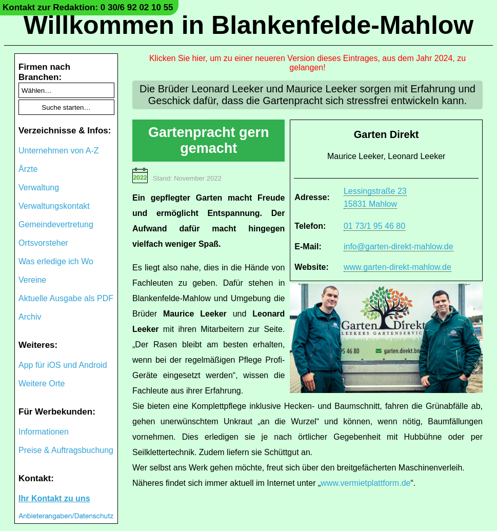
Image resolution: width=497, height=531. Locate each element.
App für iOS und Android (62, 365)
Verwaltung (38, 187)
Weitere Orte (41, 383)
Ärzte (27, 169)
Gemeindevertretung (55, 224)
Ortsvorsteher (43, 243)
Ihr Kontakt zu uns (54, 498)
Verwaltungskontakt (54, 206)
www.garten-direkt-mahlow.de (397, 267)
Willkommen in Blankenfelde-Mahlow (248, 25)
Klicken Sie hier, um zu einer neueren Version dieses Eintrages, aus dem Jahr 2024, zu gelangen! (307, 63)
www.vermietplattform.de (365, 483)
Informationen (43, 431)
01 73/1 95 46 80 (374, 226)
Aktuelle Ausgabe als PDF (65, 298)
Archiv (29, 316)
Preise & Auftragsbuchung (65, 450)
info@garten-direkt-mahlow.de (398, 246)
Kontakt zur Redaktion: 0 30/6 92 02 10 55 (88, 7)
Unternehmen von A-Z (58, 150)
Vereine (32, 280)
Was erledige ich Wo (55, 261)
